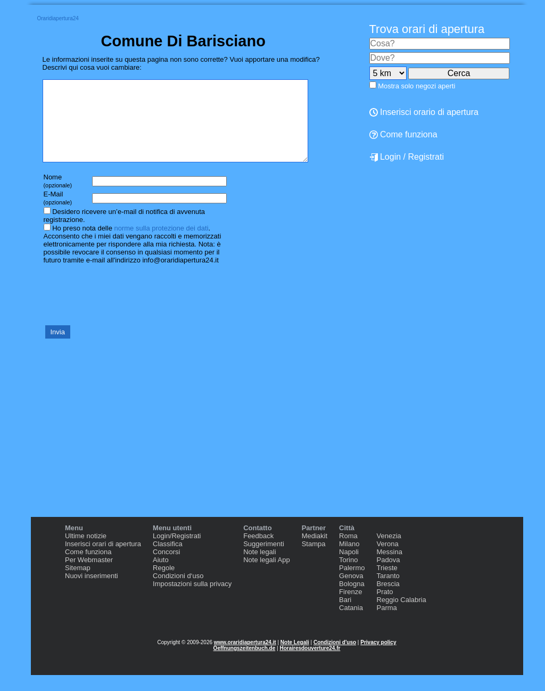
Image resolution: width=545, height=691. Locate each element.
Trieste (386, 584)
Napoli (349, 568)
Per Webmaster (89, 576)
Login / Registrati (406, 157)
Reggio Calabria (401, 616)
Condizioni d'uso (334, 658)
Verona (387, 560)
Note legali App (266, 576)
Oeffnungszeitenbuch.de (244, 664)
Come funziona (403, 134)
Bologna (352, 600)
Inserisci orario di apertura (423, 112)
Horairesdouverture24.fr (309, 664)
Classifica (168, 560)
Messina (389, 568)
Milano (349, 560)
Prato (384, 608)
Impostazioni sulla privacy (192, 600)
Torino (348, 576)
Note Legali (294, 658)
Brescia (387, 600)
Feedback (258, 552)
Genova (351, 592)
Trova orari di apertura (427, 29)
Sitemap (77, 584)
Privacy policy (378, 658)
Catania (351, 624)
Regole (164, 584)
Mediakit (314, 552)
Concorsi (166, 568)
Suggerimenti (263, 560)
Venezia (388, 552)
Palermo (352, 584)
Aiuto (161, 576)
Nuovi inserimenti (91, 592)
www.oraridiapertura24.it (245, 658)
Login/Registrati (177, 552)
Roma (348, 552)
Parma (386, 624)
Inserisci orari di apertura (103, 560)
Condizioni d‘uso (178, 592)
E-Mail (58, 213)
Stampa (314, 560)
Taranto (387, 592)
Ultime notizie (85, 552)
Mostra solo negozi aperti (416, 86)
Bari (345, 616)
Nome (58, 196)
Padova (388, 576)
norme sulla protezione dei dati (161, 244)
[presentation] (123, 310)
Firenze (350, 608)
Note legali (259, 568)
